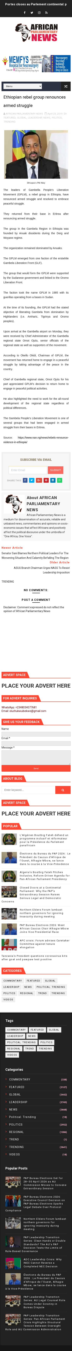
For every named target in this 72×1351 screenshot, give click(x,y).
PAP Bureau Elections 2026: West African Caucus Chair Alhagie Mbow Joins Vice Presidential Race (44, 928)
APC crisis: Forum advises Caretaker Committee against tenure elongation (45, 944)
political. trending (51, 987)
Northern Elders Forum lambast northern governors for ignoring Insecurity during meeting (42, 913)
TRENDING (10, 121)
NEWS (46, 117)
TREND (42, 993)
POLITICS (57, 117)
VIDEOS (8, 999)
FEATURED (10, 117)
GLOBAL (21, 117)
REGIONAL (26, 993)
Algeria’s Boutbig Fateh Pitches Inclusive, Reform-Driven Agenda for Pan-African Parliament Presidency (45, 875)
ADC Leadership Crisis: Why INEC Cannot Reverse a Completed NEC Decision (43, 1263)
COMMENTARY (12, 980)
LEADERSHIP (35, 117)
